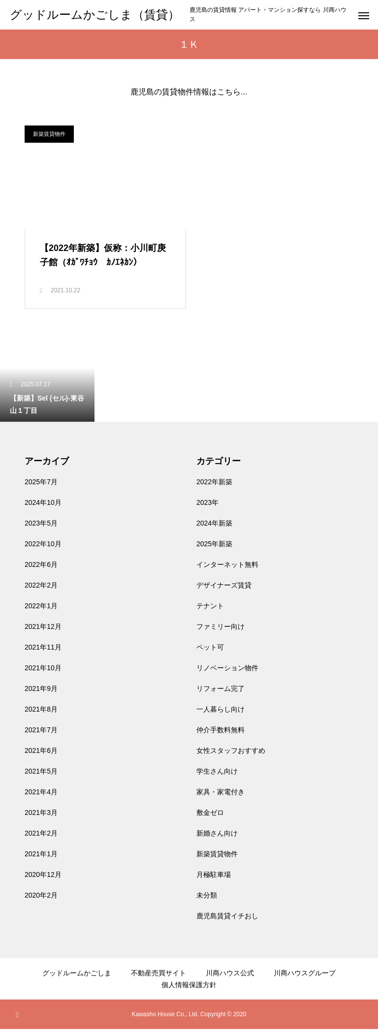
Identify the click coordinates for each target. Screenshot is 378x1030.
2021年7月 (41, 731)
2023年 (207, 503)
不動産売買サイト (158, 974)
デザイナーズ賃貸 (224, 586)
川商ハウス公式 (230, 974)
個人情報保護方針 (189, 986)
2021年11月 (43, 648)
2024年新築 (214, 524)
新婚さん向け (217, 834)
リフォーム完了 (220, 689)
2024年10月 (43, 503)
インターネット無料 (227, 565)
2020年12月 (43, 875)
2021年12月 (43, 627)
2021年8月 (41, 710)
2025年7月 (41, 483)
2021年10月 (43, 669)
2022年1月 (41, 607)
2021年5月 (41, 772)
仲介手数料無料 (220, 731)
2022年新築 (214, 483)
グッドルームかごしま (76, 974)
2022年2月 (41, 586)
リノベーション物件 (227, 669)
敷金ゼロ (210, 813)
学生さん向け (217, 772)
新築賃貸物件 (49, 134)
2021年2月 (41, 834)
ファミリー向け (220, 627)
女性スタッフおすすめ (230, 751)
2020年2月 (41, 896)
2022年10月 (43, 545)
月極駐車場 (213, 875)
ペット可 (210, 648)
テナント (210, 607)
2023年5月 (41, 524)
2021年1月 (41, 855)
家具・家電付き (220, 793)
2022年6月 (41, 565)
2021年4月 (41, 793)
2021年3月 (41, 813)
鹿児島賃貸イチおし (227, 917)
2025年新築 (214, 545)
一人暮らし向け (220, 710)
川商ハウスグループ (305, 974)
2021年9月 (41, 689)
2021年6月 (41, 751)
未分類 (206, 896)
